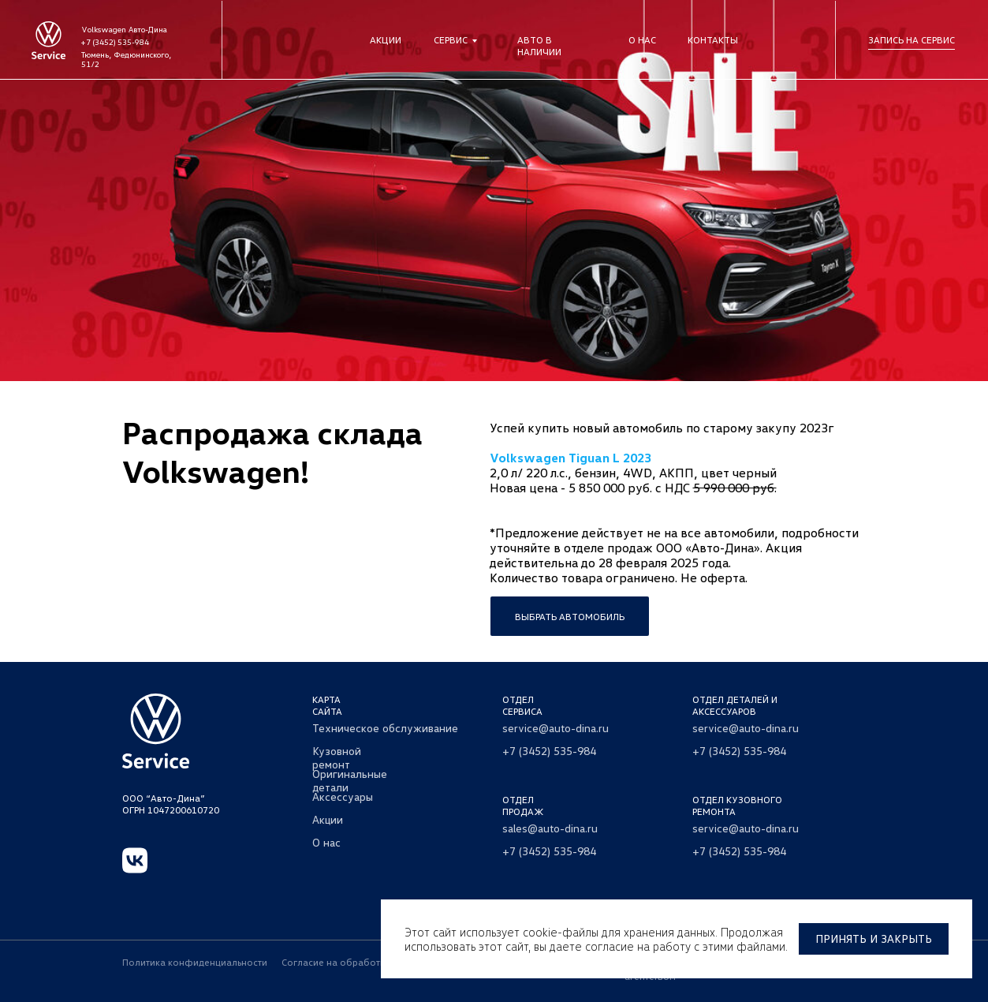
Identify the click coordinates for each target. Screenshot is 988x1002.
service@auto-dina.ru (555, 728)
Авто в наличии (539, 46)
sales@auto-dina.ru (550, 828)
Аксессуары (342, 796)
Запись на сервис (911, 40)
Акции (385, 40)
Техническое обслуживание (385, 728)
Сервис (451, 40)
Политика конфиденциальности (194, 962)
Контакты (713, 40)
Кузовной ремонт (336, 757)
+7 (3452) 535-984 (115, 42)
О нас (642, 40)
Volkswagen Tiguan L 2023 (570, 457)
